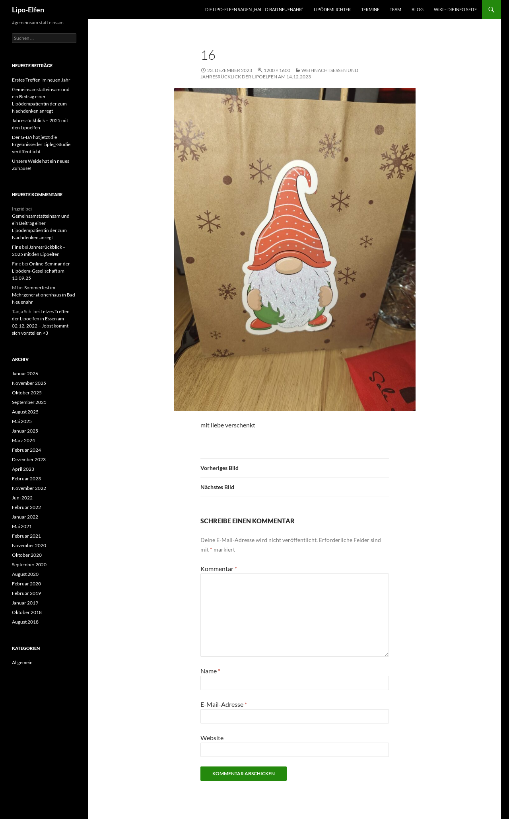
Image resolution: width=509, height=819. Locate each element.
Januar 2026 (25, 373)
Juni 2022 (22, 498)
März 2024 (23, 440)
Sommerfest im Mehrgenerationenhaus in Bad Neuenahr (43, 295)
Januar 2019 (25, 603)
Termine (370, 9)
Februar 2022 (26, 507)
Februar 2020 (26, 584)
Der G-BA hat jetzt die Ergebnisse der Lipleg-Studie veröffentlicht (41, 144)
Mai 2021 (22, 526)
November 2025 (29, 383)
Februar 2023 (26, 479)
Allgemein (22, 662)
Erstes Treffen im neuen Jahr (41, 80)
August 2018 (25, 622)
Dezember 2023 (29, 459)
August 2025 (25, 412)
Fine (16, 247)
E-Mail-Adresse (223, 704)
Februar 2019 (26, 593)
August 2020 (25, 574)
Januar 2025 (25, 431)
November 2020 (29, 545)
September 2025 (29, 402)
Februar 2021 (26, 536)
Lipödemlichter (332, 9)
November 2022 (29, 488)
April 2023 (23, 469)
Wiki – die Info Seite (455, 9)
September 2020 (29, 564)
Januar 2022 (25, 517)
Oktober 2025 (27, 393)
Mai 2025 (22, 421)
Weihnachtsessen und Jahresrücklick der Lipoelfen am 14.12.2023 (279, 73)
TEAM (395, 9)
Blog (418, 9)
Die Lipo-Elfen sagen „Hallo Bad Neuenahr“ (254, 9)
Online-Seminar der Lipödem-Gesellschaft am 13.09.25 (41, 271)
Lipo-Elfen (28, 9)
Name (210, 671)
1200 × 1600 (277, 70)
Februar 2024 (26, 450)
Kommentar (218, 568)
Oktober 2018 (27, 612)
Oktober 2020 (27, 555)
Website (211, 737)
